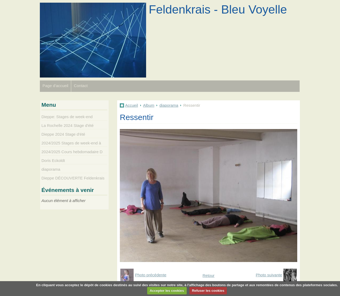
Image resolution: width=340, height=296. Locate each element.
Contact (81, 85)
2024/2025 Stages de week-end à (71, 143)
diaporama (168, 105)
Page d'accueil (55, 85)
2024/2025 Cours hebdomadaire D (72, 151)
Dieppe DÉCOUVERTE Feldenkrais (72, 178)
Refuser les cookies (208, 291)
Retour (208, 275)
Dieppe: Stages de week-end (67, 116)
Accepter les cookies (167, 291)
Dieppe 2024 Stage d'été (63, 134)
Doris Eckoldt (53, 160)
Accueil (131, 105)
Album (149, 105)
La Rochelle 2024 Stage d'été (67, 125)
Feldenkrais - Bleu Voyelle (218, 9)
